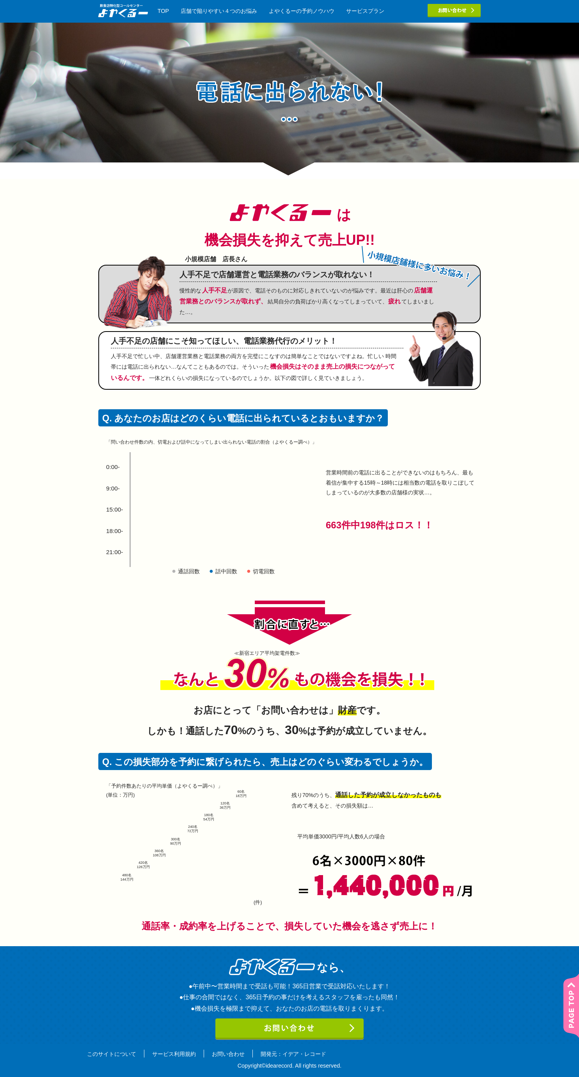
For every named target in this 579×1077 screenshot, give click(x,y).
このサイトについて (111, 1054)
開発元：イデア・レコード (293, 1054)
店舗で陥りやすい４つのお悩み (219, 11)
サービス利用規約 (174, 1054)
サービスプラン (365, 11)
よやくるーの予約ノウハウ (301, 11)
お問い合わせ (228, 1054)
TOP (163, 11)
